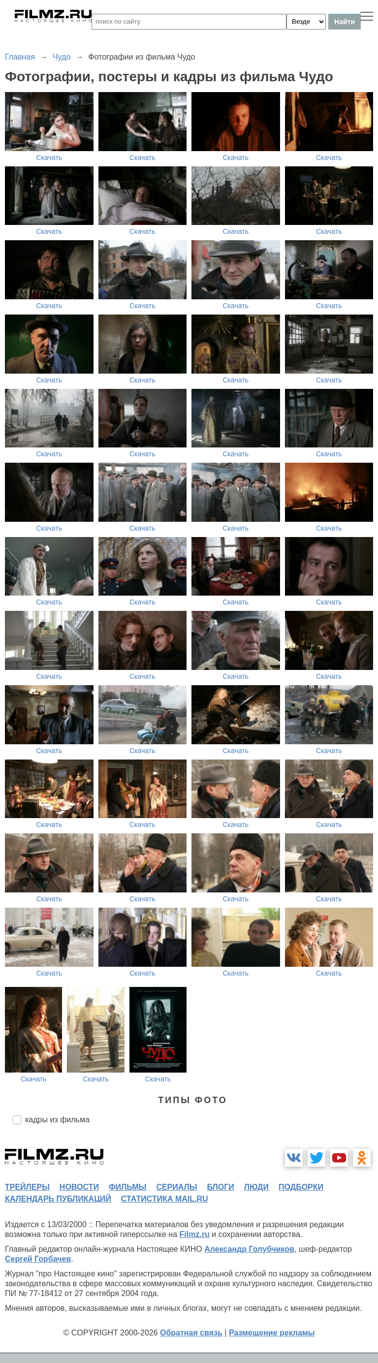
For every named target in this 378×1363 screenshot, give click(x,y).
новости (79, 1187)
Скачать (49, 157)
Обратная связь (191, 1333)
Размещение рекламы (272, 1333)
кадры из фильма (57, 1119)
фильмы (127, 1187)
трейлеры (27, 1187)
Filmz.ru (195, 1234)
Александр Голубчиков (249, 1249)
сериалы (176, 1187)
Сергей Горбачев (38, 1259)
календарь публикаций (58, 1199)
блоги (220, 1187)
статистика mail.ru (164, 1199)
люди (256, 1187)
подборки (301, 1187)
